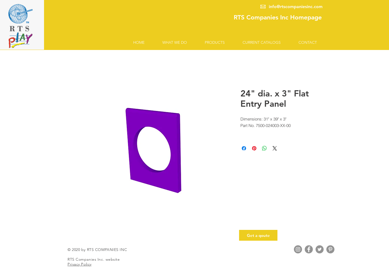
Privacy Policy (80, 264)
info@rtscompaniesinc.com (296, 6)
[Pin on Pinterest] (254, 148)
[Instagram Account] (298, 249)
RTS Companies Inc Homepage (278, 17)
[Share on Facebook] (244, 148)
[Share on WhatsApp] (264, 148)
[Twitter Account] (320, 249)
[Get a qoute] (258, 235)
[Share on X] (274, 148)
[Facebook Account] (309, 249)
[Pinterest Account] (330, 249)
